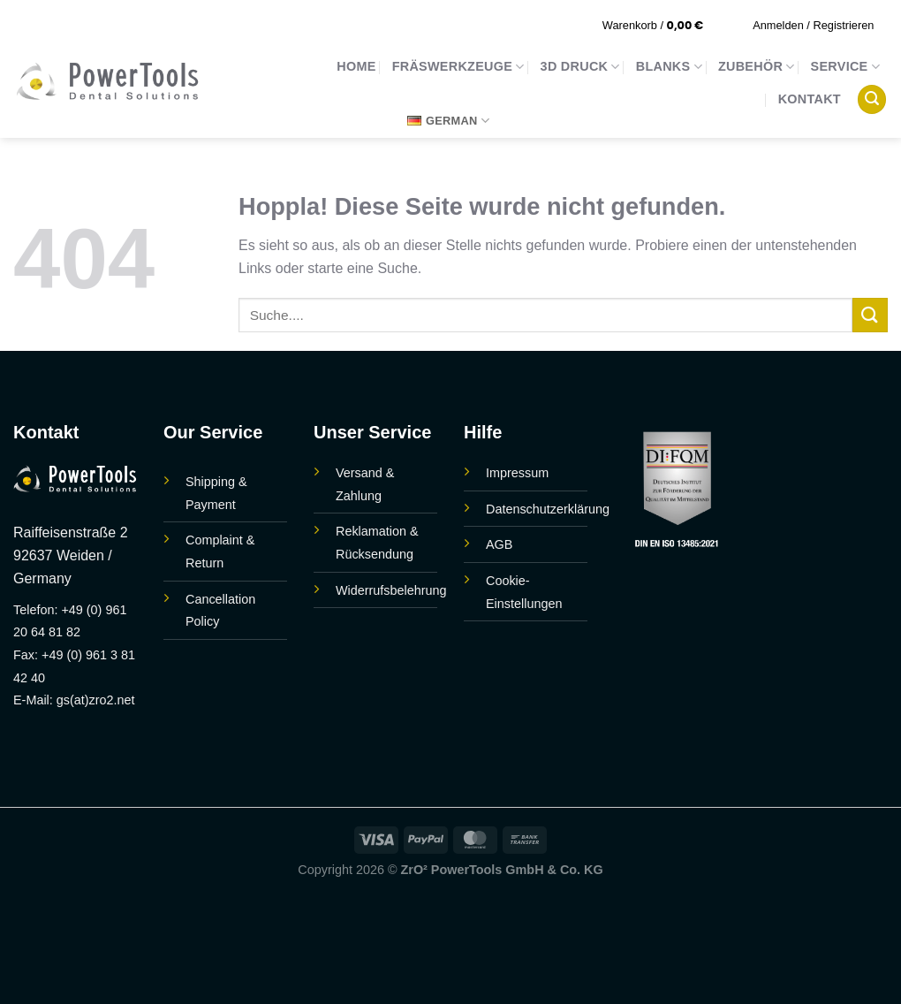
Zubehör (756, 66)
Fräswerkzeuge (458, 66)
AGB (499, 544)
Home (356, 66)
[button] (664, 25)
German (448, 120)
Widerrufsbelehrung (391, 590)
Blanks (669, 66)
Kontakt (809, 99)
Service (845, 66)
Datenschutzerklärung (548, 509)
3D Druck (580, 66)
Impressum (517, 473)
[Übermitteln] (870, 315)
